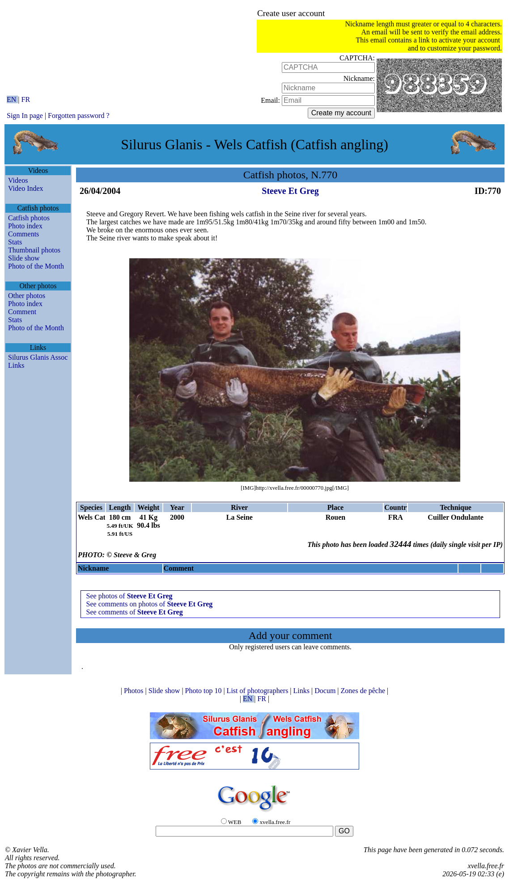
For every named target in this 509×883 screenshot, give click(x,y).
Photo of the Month (36, 266)
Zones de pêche (364, 690)
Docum (325, 690)
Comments (23, 234)
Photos (134, 690)
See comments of (134, 612)
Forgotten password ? (78, 115)
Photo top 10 (204, 690)
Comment (22, 311)
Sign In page (25, 115)
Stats (15, 242)
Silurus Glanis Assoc (38, 357)
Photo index (25, 226)
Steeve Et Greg (290, 191)
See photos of (129, 596)
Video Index (25, 188)
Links (16, 365)
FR (25, 99)
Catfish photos (29, 218)
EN (12, 99)
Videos (18, 180)
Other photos (26, 295)
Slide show (24, 258)
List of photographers (258, 690)
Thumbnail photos (34, 250)
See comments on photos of (149, 604)
